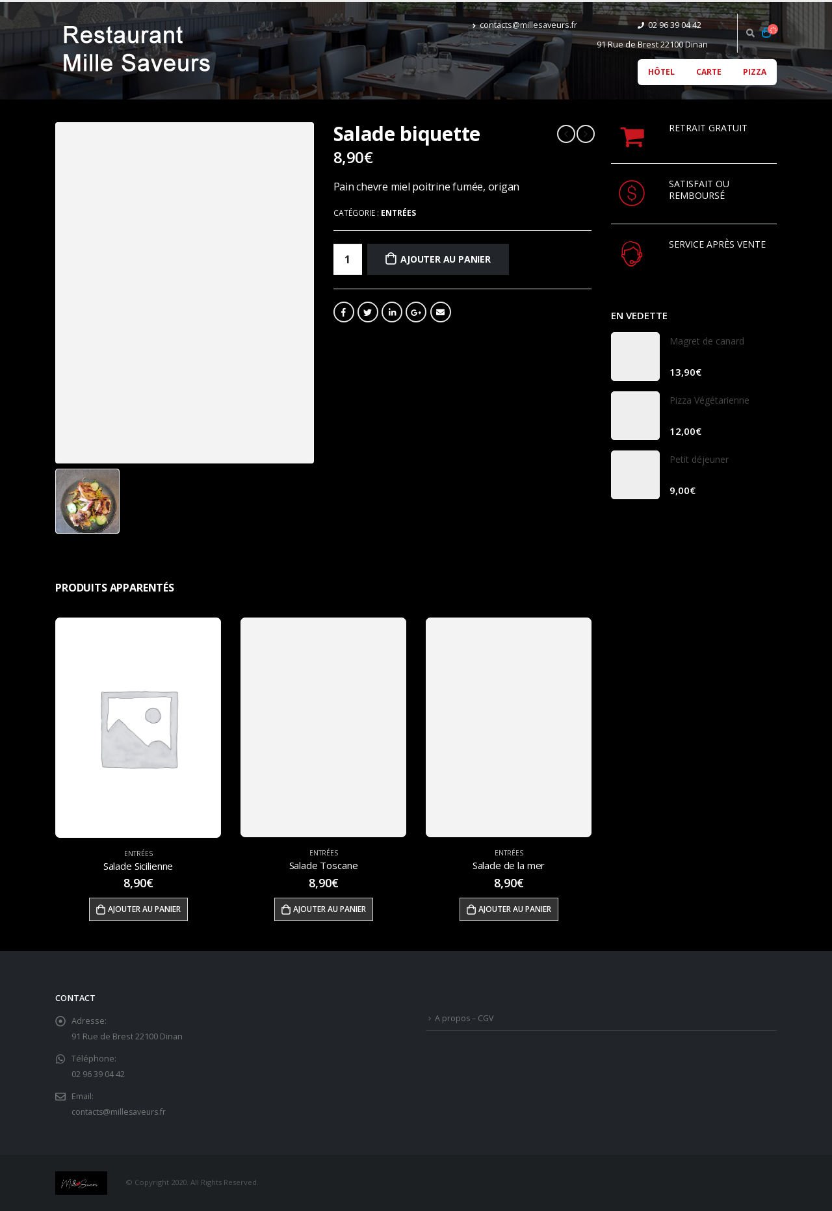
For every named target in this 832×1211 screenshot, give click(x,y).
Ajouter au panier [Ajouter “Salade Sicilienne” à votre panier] (144, 909)
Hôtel (661, 71)
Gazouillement (368, 312)
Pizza (754, 71)
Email (440, 312)
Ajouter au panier (445, 259)
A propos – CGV (465, 1018)
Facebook (343, 312)
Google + (416, 312)
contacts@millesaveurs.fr (525, 25)
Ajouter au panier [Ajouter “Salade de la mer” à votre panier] (514, 909)
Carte (709, 71)
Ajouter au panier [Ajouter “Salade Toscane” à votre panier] (329, 909)
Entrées (398, 212)
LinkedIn (392, 312)
